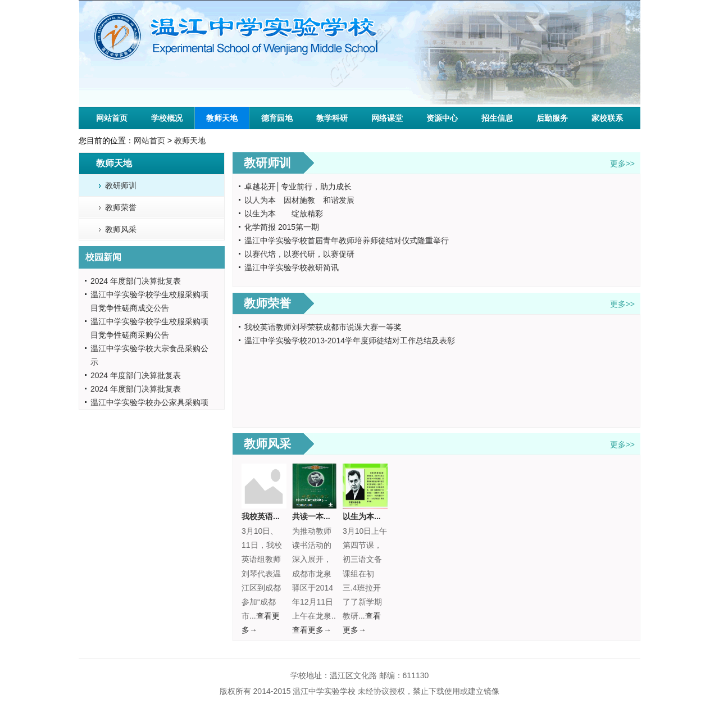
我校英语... (261, 516)
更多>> (622, 163)
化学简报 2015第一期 (281, 227)
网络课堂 (387, 118)
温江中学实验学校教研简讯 (291, 267)
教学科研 (332, 118)
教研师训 (120, 185)
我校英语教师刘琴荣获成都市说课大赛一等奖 (323, 327)
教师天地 (222, 118)
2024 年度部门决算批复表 (135, 280)
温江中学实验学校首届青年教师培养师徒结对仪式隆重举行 (346, 240)
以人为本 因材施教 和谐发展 (299, 200)
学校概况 (167, 118)
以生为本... (362, 516)
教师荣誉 (120, 207)
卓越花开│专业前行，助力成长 (298, 186)
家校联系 (607, 118)
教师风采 (120, 229)
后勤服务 (552, 118)
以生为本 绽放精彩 (283, 213)
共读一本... (311, 516)
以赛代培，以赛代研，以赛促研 (299, 253)
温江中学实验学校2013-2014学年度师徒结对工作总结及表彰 (349, 340)
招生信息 (497, 118)
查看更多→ (311, 629)
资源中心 (442, 118)
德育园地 (277, 118)
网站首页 (112, 118)
